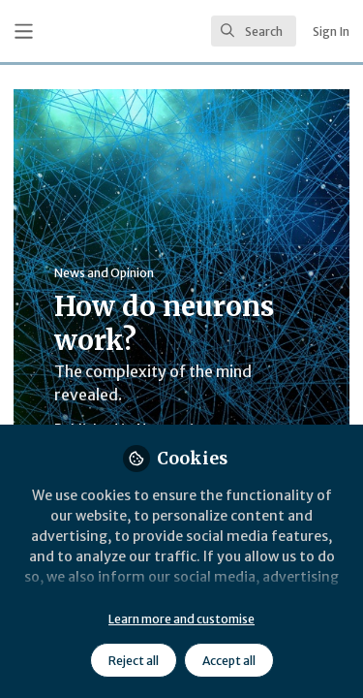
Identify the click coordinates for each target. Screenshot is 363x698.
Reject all (133, 660)
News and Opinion (104, 273)
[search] (253, 31)
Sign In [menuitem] (331, 31)
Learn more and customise (181, 619)
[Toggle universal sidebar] (23, 31)
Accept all (229, 660)
